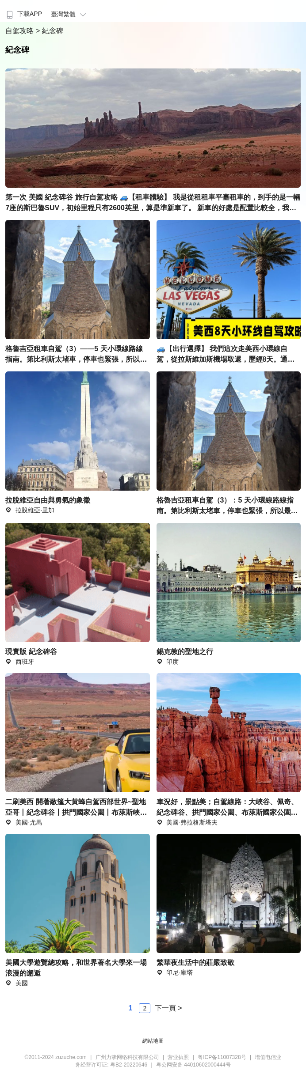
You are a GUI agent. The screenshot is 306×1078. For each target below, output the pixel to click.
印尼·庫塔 (175, 972)
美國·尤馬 (23, 822)
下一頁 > (168, 1008)
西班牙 (19, 661)
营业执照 (178, 1057)
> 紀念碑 (49, 30)
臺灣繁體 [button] (69, 14)
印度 (168, 661)
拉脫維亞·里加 (29, 510)
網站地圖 (153, 1041)
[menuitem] (23, 11)
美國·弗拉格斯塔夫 (187, 822)
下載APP (23, 13)
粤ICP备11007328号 (222, 1057)
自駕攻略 (20, 30)
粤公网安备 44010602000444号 (193, 1065)
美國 (16, 983)
